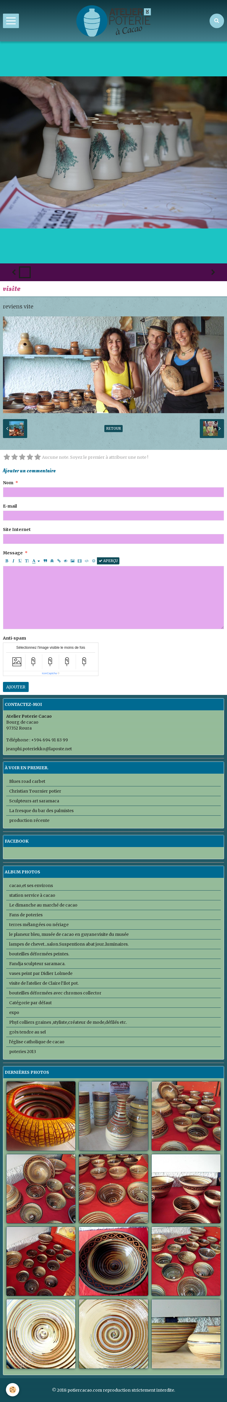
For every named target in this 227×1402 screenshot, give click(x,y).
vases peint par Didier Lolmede (40, 973)
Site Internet (17, 529)
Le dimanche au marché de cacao (43, 905)
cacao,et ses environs (31, 885)
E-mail (10, 506)
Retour (113, 428)
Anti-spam (14, 638)
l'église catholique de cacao (36, 1041)
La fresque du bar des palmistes (41, 810)
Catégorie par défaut (30, 1002)
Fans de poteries (26, 915)
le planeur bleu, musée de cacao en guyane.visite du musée (69, 934)
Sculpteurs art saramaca (34, 801)
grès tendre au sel (27, 1032)
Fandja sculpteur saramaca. (37, 963)
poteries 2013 (22, 1051)
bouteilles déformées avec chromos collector (55, 993)
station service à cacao (32, 895)
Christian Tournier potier (35, 791)
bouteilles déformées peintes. (39, 954)
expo (14, 1012)
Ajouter (15, 687)
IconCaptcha (49, 673)
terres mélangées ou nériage (39, 924)
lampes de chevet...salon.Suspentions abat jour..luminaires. (69, 944)
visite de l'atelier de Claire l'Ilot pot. (44, 983)
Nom (8, 482)
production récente (29, 820)
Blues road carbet (27, 781)
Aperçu (108, 560)
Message (13, 553)
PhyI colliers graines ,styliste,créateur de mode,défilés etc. (68, 1022)
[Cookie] (12, 1389)
